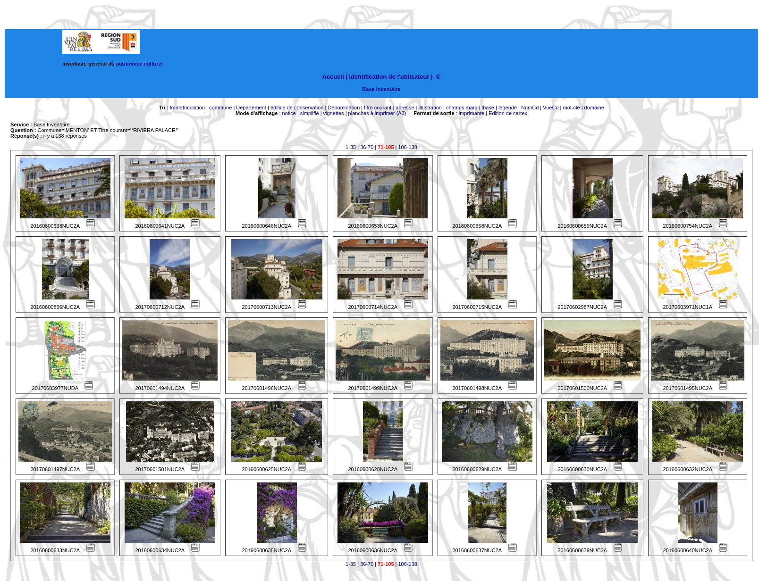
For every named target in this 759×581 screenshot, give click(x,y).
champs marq (462, 107)
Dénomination (344, 107)
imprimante (471, 113)
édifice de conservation (297, 107)
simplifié (309, 113)
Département (251, 107)
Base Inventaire (381, 89)
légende (507, 107)
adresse (405, 107)
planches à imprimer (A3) (377, 113)
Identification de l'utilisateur (389, 76)
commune (220, 107)
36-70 (366, 147)
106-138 (407, 147)
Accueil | (334, 76)
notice (289, 113)
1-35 (351, 147)
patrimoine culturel (139, 63)
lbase (488, 107)
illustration (430, 107)
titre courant (377, 107)
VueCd (550, 107)
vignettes (333, 113)
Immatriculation (187, 107)
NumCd (530, 107)
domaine (594, 107)
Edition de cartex (508, 113)
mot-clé (571, 107)
